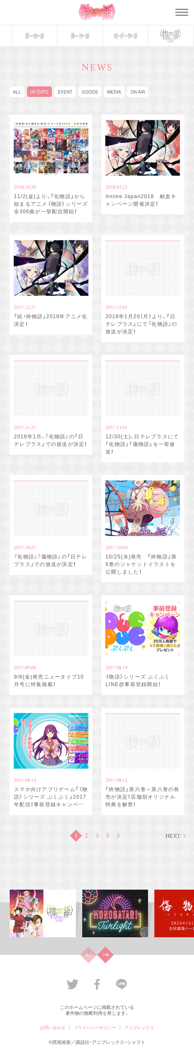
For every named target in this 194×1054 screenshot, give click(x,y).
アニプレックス (139, 1027)
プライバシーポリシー (95, 1027)
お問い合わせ (52, 1027)
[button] (105, 955)
